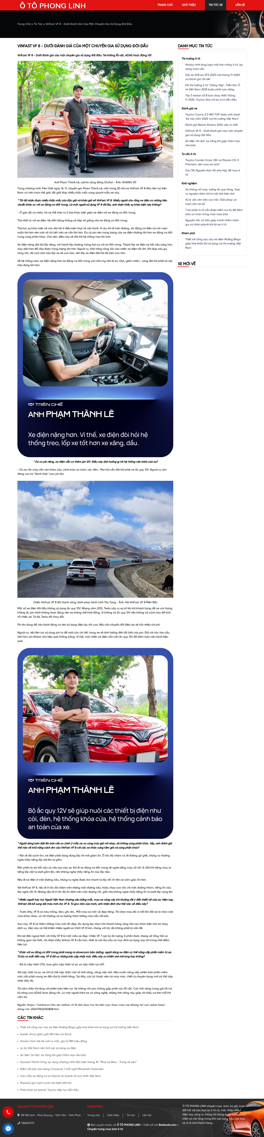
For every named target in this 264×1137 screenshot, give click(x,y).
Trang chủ (93, 1115)
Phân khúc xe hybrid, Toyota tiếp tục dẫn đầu (49, 1090)
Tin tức (131, 1115)
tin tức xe (216, 5)
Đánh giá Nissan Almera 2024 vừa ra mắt (211, 125)
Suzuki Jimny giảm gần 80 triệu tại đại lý (46, 1034)
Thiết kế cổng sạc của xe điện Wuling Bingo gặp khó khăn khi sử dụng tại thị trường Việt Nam (79, 1027)
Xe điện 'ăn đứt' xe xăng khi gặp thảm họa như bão (53, 1055)
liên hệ (240, 5)
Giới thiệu (113, 1115)
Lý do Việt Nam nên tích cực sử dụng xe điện (48, 1048)
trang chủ (165, 5)
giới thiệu (189, 5)
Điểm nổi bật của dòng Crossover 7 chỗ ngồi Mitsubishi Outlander (62, 1069)
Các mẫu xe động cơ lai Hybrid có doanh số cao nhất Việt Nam (60, 1076)
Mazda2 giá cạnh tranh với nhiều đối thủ (45, 1083)
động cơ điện (143, 228)
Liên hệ (146, 1115)
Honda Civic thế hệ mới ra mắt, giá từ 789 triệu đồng (53, 1041)
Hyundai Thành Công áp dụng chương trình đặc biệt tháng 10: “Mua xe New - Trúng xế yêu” (78, 1062)
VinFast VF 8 (137, 188)
